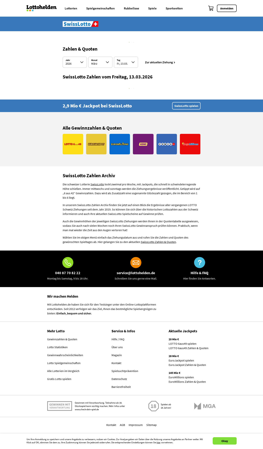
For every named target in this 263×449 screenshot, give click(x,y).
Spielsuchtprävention (125, 371)
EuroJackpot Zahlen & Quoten (187, 365)
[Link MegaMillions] (190, 144)
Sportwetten (174, 8)
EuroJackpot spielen (181, 360)
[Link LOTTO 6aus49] (73, 144)
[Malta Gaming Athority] (205, 406)
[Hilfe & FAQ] (199, 269)
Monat (94, 60)
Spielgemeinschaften (100, 8)
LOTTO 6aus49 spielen (182, 343)
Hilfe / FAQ (118, 339)
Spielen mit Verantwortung (59, 406)
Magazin (117, 355)
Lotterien (71, 8)
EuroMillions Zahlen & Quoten (187, 381)
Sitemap (151, 425)
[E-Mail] (136, 269)
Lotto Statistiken (57, 347)
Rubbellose (131, 8)
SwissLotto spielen (186, 106)
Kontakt (116, 363)
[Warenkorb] (211, 8)
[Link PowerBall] (166, 144)
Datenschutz (119, 379)
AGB (122, 425)
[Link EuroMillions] (119, 144)
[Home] (44, 8)
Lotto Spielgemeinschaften (64, 363)
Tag (118, 60)
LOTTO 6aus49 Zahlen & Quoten (188, 348)
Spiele (152, 8)
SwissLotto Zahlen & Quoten (158, 242)
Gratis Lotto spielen (59, 379)
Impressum (136, 425)
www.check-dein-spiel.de (87, 409)
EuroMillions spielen (181, 377)
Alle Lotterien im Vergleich (63, 371)
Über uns (117, 347)
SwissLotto (97, 184)
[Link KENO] (143, 144)
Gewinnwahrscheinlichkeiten (65, 355)
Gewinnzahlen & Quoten (62, 339)
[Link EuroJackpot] (96, 144)
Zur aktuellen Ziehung (159, 62)
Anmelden (226, 8)
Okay (224, 441)
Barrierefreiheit (121, 387)
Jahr (68, 60)
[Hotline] (67, 269)
